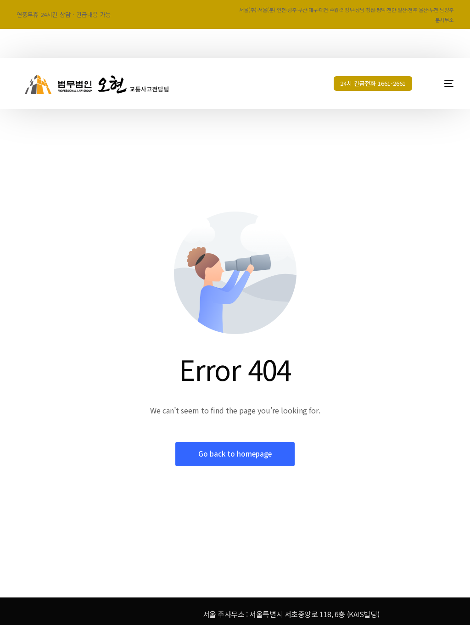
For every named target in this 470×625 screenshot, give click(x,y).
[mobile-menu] (441, 83)
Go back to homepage (235, 454)
